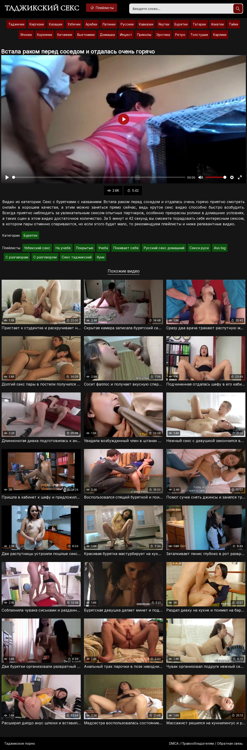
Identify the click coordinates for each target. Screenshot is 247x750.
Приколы (144, 35)
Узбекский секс (37, 248)
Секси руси (199, 248)
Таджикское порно (19, 743)
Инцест (126, 35)
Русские (127, 24)
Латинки (108, 24)
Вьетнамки (86, 35)
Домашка (107, 35)
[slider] (98, 177)
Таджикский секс (42, 8)
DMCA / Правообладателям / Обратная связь (206, 743)
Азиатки (217, 24)
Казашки (55, 24)
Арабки (91, 24)
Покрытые (84, 248)
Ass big (220, 248)
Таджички (16, 24)
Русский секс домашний (164, 248)
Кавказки (146, 24)
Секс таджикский (77, 257)
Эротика (163, 35)
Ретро (180, 35)
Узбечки (73, 24)
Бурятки (181, 24)
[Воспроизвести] (7, 177)
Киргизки (36, 24)
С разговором (45, 257)
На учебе (63, 248)
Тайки (233, 24)
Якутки (163, 24)
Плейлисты (102, 7)
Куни (100, 257)
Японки (26, 35)
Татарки (199, 24)
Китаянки (64, 35)
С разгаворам (17, 257)
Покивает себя (125, 248)
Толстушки (199, 35)
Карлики (219, 35)
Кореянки (44, 35)
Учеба (103, 248)
